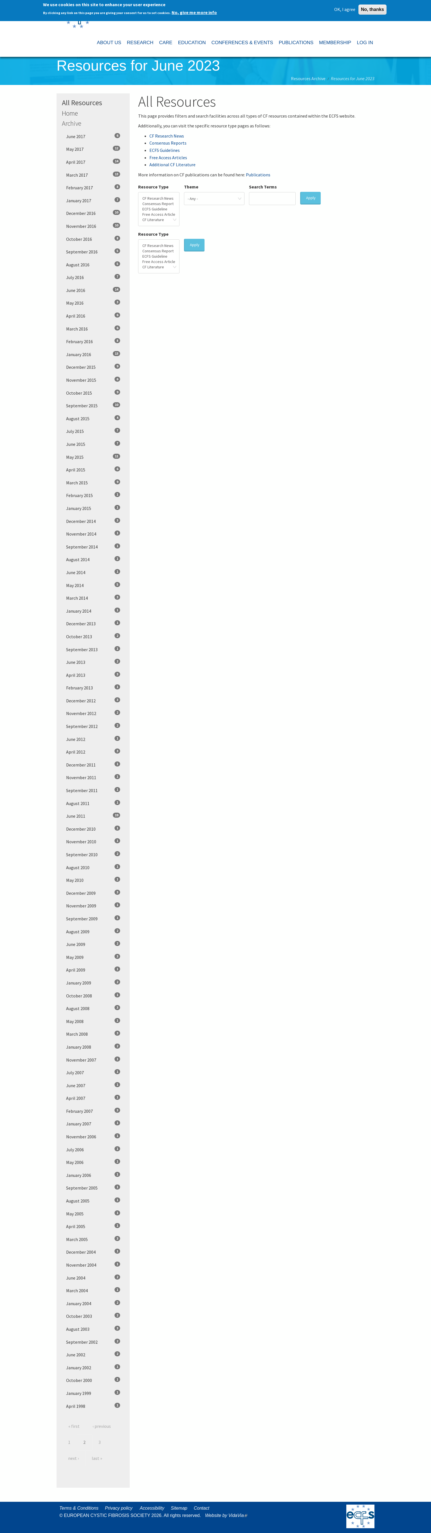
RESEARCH (140, 42)
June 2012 (93, 739)
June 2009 (93, 944)
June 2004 (93, 1277)
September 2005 (93, 1187)
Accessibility (152, 1508)
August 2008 (93, 1008)
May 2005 (93, 1213)
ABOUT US (109, 42)
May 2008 (93, 1021)
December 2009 (93, 893)
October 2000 (93, 1380)
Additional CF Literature (172, 164)
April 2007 (93, 1098)
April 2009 (93, 969)
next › (73, 1458)
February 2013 (93, 687)
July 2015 (93, 431)
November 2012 (93, 713)
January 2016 (93, 354)
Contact (201, 1508)
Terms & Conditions (78, 1508)
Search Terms (263, 187)
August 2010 (93, 867)
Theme (191, 187)
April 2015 (93, 469)
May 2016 (93, 303)
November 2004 (93, 1265)
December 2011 (93, 764)
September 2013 (93, 649)
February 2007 (93, 1111)
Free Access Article (159, 214)
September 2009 (93, 918)
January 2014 (93, 611)
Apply (311, 197)
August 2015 (93, 418)
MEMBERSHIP (335, 42)
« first (74, 1426)
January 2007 (93, 1123)
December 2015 (93, 367)
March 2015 (93, 482)
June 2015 (93, 444)
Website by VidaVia (227, 1515)
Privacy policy (119, 1508)
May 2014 (93, 585)
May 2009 (93, 957)
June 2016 (93, 290)
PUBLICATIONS (296, 42)
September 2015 (93, 405)
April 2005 (93, 1226)
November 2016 (93, 226)
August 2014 (93, 559)
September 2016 (93, 251)
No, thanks (372, 9)
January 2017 (93, 200)
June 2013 (93, 662)
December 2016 (93, 213)
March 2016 (93, 328)
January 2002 (93, 1367)
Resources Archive (308, 78)
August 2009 (93, 931)
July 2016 (93, 277)
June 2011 (93, 816)
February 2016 (93, 341)
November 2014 (93, 534)
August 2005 (93, 1200)
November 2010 (93, 841)
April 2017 (93, 162)
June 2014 (93, 572)
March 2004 (93, 1290)
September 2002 (93, 1342)
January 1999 (93, 1393)
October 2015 (93, 393)
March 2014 (93, 598)
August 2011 (93, 803)
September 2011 (93, 790)
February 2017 (93, 187)
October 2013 (93, 636)
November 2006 (93, 1136)
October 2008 (93, 995)
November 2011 (93, 777)
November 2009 (93, 905)
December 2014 (93, 521)
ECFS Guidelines (164, 150)
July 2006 (93, 1149)
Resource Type (153, 187)
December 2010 (93, 829)
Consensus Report (159, 203)
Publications (258, 174)
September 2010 (93, 854)
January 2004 (93, 1303)
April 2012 (93, 751)
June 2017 (93, 136)
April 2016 (93, 316)
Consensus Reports (168, 143)
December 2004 (93, 1252)
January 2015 (93, 508)
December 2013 (93, 623)
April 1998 (93, 1406)
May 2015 (93, 457)
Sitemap (179, 1508)
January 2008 (93, 1047)
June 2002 (93, 1354)
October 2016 (93, 239)
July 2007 (93, 1072)
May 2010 (93, 880)
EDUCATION (192, 42)
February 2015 (93, 495)
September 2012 (93, 726)
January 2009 (93, 982)
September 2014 (93, 546)
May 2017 (93, 149)
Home (70, 113)
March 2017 (93, 175)
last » (97, 1458)
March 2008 (93, 1034)
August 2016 (93, 264)
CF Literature (159, 219)
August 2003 (93, 1329)
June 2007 (93, 1085)
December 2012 (93, 700)
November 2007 (93, 1060)
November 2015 (93, 380)
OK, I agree (344, 9)
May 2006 (93, 1162)
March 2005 (93, 1239)
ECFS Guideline (159, 209)
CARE (165, 42)
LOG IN (365, 42)
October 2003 (93, 1316)
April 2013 (93, 675)
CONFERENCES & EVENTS (242, 42)
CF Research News (166, 136)
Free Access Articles (168, 157)
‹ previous (102, 1426)
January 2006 (93, 1175)
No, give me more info (194, 12)
